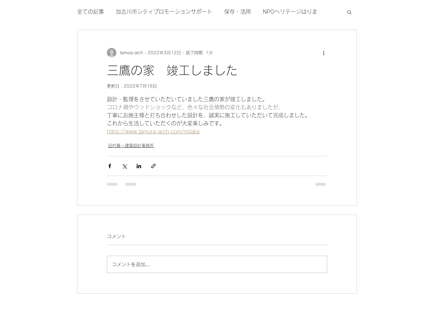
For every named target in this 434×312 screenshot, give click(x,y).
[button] (349, 12)
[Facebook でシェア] (110, 166)
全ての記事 (90, 11)
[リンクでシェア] (153, 166)
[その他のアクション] (323, 52)
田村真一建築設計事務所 (131, 145)
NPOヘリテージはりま (290, 11)
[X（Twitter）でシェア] (124, 166)
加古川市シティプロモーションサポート (164, 11)
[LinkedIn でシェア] (139, 166)
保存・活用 (237, 11)
